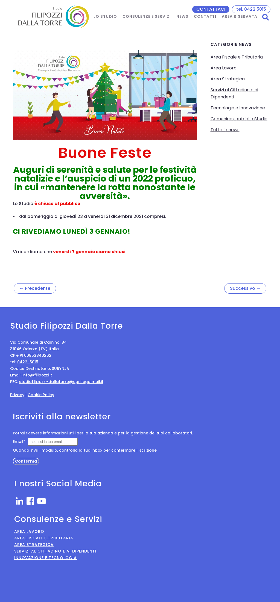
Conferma (26, 461)
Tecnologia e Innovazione (238, 108)
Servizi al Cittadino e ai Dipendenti (55, 551)
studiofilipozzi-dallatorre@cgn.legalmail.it (61, 381)
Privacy (17, 395)
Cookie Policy (41, 395)
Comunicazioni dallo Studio (239, 119)
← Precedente (34, 288)
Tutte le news (225, 130)
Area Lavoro (224, 68)
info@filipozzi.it (37, 375)
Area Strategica (228, 79)
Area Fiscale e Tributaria (237, 57)
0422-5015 (27, 362)
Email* (19, 441)
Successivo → (245, 288)
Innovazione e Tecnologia (45, 557)
